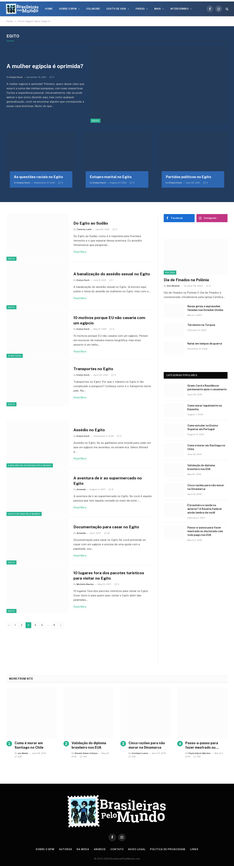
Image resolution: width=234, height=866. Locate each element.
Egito (95, 121)
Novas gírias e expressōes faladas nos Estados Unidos (205, 308)
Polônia (170, 272)
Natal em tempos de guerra (204, 343)
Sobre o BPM (68, 8)
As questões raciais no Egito (38, 177)
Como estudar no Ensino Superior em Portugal (202, 427)
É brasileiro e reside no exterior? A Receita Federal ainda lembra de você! (204, 509)
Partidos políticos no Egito (188, 177)
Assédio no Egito (89, 430)
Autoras (65, 849)
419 (83, 756)
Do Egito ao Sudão (90, 223)
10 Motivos (14, 356)
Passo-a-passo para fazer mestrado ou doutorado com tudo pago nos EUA (205, 531)
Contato (116, 849)
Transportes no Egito (93, 368)
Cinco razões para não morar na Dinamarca (205, 487)
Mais (157, 8)
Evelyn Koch (16, 77)
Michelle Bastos (85, 584)
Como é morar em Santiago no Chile (206, 447)
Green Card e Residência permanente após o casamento (207, 387)
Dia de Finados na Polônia (186, 280)
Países (140, 8)
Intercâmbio (179, 8)
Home (49, 8)
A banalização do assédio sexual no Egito (111, 274)
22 (107, 533)
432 (18, 756)
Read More (79, 251)
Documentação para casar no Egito (106, 527)
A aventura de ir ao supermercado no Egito (107, 481)
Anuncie (100, 849)
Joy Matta (23, 753)
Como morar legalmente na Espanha (204, 407)
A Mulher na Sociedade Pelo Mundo (29, 465)
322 (132, 756)
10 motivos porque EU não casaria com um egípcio (109, 320)
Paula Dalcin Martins (199, 753)
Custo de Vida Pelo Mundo (24, 514)
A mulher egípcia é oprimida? (44, 66)
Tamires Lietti (84, 229)
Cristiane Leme (140, 753)
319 (197, 756)
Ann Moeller (173, 286)
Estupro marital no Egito (111, 177)
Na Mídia (83, 849)
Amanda (81, 489)
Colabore (93, 8)
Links (194, 849)
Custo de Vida (116, 8)
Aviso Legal (136, 849)
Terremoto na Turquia (201, 324)
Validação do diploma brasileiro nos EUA (201, 467)
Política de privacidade (168, 849)
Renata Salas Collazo (86, 753)
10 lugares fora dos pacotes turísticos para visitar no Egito (108, 576)
